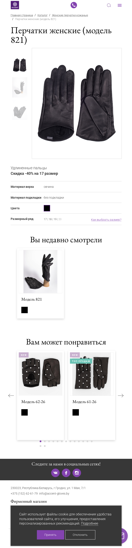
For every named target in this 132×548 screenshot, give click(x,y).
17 (45, 219)
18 (50, 219)
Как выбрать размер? (106, 219)
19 (55, 219)
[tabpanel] (77, 103)
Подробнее (89, 523)
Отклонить (80, 535)
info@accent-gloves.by (54, 493)
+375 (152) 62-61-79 (24, 493)
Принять (50, 535)
